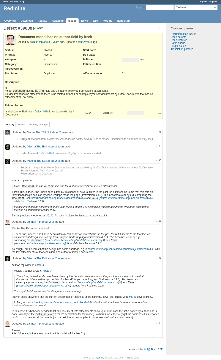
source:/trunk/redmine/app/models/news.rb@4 (126, 198)
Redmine (99, 357)
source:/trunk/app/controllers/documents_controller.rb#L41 (121, 249)
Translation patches (182, 49)
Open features (179, 40)
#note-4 (39, 265)
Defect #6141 (42, 111)
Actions (159, 113)
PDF (160, 349)
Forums (107, 20)
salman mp (36, 41)
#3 (160, 160)
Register (213, 1)
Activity (42, 20)
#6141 (49, 215)
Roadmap (58, 20)
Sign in (203, 1)
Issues (72, 20)
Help (22, 1)
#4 (160, 221)
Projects (14, 1)
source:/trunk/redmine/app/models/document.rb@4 (55, 198)
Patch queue (178, 43)
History (10, 124)
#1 (160, 131)
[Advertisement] (188, 118)
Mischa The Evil (37, 146)
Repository (124, 20)
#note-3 (45, 228)
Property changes (38, 124)
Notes (21, 124)
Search (140, 7)
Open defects (178, 36)
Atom (153, 349)
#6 (160, 323)
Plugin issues (178, 46)
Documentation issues (183, 33)
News (84, 20)
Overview (10, 20)
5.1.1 (125, 73)
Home (5, 1)
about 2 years (51, 41)
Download (27, 20)
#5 (160, 257)
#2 (160, 146)
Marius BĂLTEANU (39, 132)
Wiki (95, 20)
